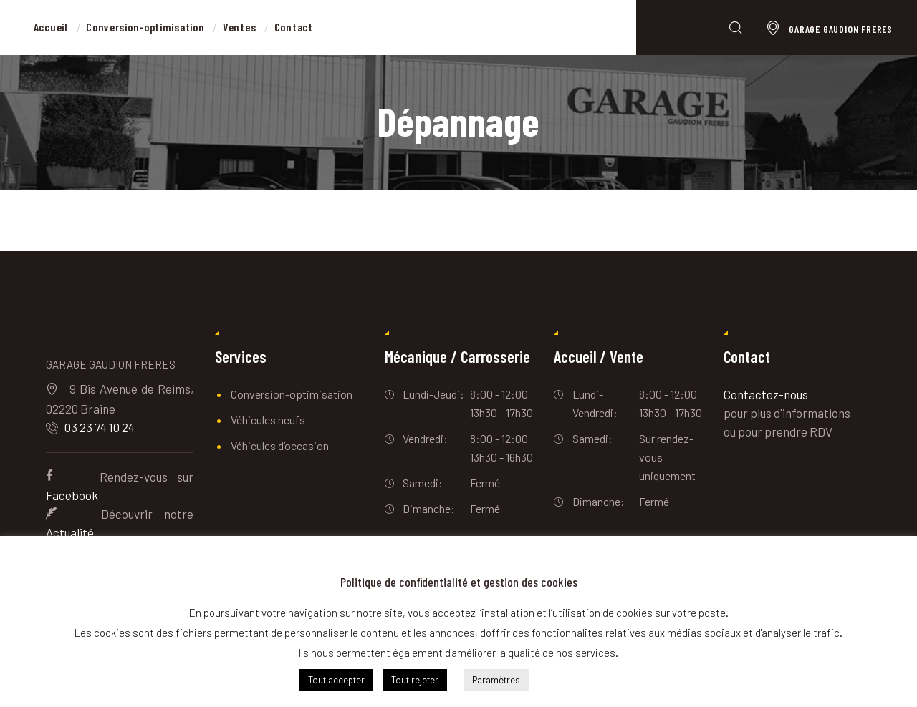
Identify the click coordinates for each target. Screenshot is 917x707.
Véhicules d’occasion (280, 445)
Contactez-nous (766, 394)
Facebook (72, 495)
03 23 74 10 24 (99, 427)
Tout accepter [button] (336, 680)
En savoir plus (579, 679)
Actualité (70, 532)
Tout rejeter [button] (414, 680)
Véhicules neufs (268, 419)
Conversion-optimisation (291, 394)
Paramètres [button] (496, 680)
